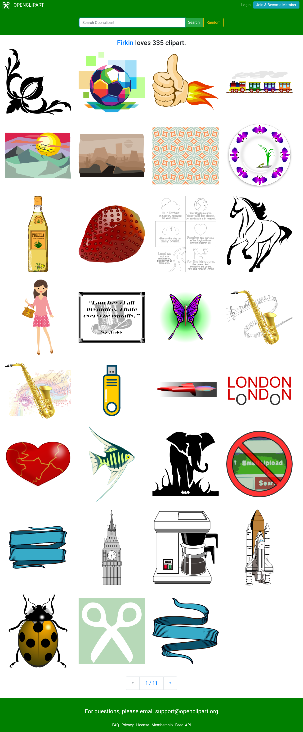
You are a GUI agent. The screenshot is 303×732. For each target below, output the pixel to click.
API (188, 725)
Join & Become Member (276, 5)
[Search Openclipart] (132, 22)
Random (213, 22)
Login (245, 5)
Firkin (125, 43)
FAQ (115, 725)
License (142, 725)
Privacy (127, 725)
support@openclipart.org (186, 711)
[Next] (170, 683)
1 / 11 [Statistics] (151, 683)
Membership (162, 725)
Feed (179, 725)
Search (194, 22)
